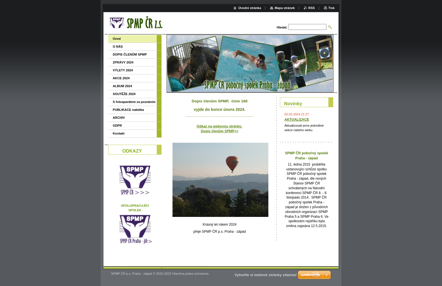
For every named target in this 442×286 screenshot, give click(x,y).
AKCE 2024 (121, 78)
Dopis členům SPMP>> (219, 131)
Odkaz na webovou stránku (220, 126)
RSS (311, 8)
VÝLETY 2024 (123, 70)
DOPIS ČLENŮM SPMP (130, 54)
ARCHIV (119, 117)
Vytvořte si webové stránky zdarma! (266, 275)
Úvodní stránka (249, 8)
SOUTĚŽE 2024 (124, 94)
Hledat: (282, 27)
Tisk (331, 8)
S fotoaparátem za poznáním (134, 102)
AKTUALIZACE (296, 120)
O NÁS (118, 46)
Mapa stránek (285, 8)
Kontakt (119, 133)
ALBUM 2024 (122, 86)
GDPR (117, 125)
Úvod (117, 38)
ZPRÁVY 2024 (123, 62)
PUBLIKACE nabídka (128, 109)
